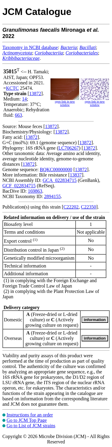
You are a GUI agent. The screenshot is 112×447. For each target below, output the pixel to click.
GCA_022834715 (60, 180)
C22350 (88, 206)
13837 (76, 174)
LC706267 (69, 147)
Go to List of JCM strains (31, 425)
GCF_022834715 (19, 185)
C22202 (71, 206)
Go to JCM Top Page (27, 420)
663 (18, 115)
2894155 (52, 196)
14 (24, 98)
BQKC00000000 (56, 169)
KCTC (12, 88)
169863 (35, 191)
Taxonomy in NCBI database (30, 47)
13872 (35, 93)
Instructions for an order (30, 414)
